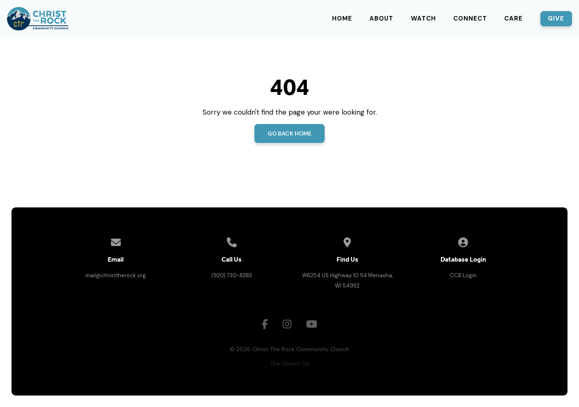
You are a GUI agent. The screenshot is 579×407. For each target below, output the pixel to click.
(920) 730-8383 (231, 275)
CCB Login (463, 275)
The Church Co (289, 363)
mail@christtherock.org (115, 275)
